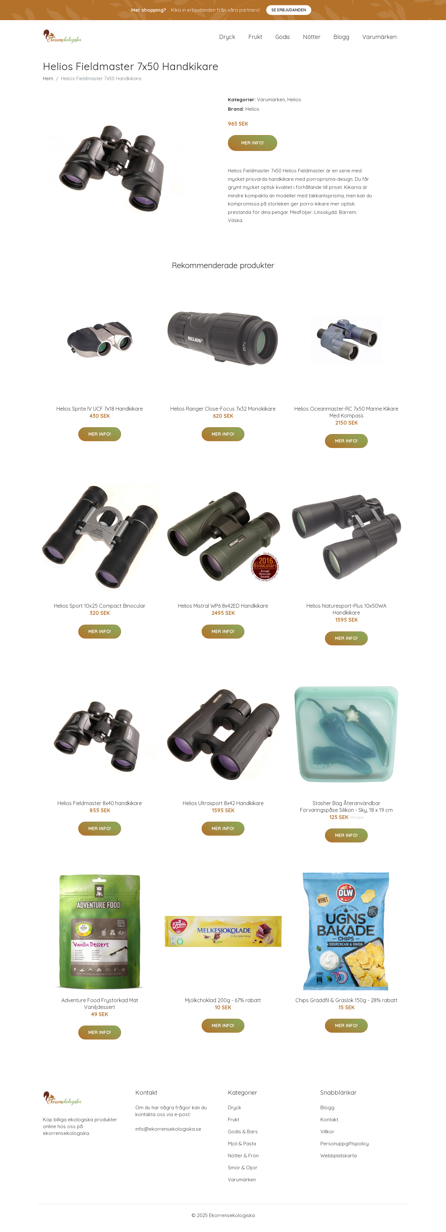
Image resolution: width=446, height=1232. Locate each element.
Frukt (255, 39)
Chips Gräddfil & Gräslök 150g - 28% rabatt (346, 1005)
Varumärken (379, 39)
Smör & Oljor (242, 1173)
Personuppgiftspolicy (344, 1149)
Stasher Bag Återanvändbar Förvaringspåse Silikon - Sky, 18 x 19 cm (346, 812)
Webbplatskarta (338, 1161)
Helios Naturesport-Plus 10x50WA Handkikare (346, 614)
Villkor (327, 1137)
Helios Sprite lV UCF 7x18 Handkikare (99, 414)
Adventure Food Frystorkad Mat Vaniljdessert (99, 1009)
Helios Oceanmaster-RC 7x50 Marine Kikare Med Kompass (346, 417)
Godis (282, 39)
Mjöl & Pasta (242, 1149)
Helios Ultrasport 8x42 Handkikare (223, 808)
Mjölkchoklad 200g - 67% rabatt (223, 1005)
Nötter (311, 39)
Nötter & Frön (243, 1161)
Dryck (227, 39)
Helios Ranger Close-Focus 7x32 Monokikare (223, 414)
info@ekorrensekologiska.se (168, 1134)
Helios (294, 105)
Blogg (341, 39)
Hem (48, 84)
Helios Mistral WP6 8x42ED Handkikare (223, 611)
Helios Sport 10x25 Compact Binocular (99, 611)
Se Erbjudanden (288, 9)
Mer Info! (252, 148)
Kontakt (329, 1125)
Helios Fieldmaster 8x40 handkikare (99, 808)
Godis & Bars (243, 1137)
